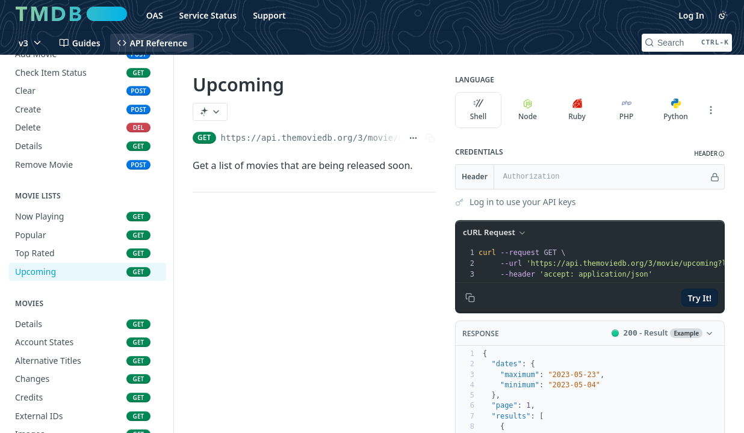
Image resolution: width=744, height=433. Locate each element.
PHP (626, 110)
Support (269, 15)
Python (675, 110)
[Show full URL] (413, 138)
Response (480, 333)
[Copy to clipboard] (470, 298)
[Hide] (714, 177)
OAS (154, 15)
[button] (709, 153)
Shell (478, 110)
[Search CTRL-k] (687, 43)
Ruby (577, 110)
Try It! (699, 298)
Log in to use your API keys (522, 201)
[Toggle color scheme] (723, 15)
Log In (691, 15)
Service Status (208, 15)
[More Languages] (711, 110)
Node (527, 110)
